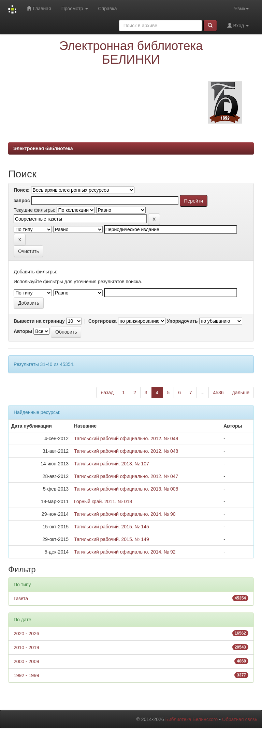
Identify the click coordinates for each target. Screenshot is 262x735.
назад (107, 392)
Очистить (28, 251)
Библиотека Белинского (191, 719)
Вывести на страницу (39, 321)
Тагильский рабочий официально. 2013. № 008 (126, 489)
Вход (238, 25)
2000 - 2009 (26, 661)
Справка (107, 8)
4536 (218, 392)
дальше (240, 392)
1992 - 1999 (26, 675)
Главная (39, 8)
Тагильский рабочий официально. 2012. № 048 (126, 451)
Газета (21, 598)
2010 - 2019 (26, 647)
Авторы (23, 331)
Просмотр (74, 8)
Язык (241, 8)
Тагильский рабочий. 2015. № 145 (111, 526)
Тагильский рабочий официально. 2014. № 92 (125, 552)
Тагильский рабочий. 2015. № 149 (111, 539)
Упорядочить (182, 321)
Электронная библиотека (43, 148)
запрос (22, 200)
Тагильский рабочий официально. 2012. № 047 (126, 476)
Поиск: (22, 190)
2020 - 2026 (26, 633)
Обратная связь (239, 719)
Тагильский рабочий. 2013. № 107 (111, 463)
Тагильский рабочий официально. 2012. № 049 (126, 438)
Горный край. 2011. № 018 (103, 501)
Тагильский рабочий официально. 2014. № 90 (125, 514)
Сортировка (102, 321)
